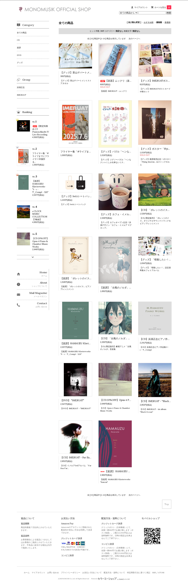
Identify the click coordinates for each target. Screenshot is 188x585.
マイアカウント (141, 7)
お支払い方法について (92, 572)
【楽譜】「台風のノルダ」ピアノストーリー (124, 287)
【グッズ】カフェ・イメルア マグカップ (122, 214)
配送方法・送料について (114, 572)
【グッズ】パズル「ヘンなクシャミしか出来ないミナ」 (130, 151)
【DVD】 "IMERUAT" (72, 400)
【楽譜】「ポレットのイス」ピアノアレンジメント (88, 278)
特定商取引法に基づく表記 (138, 572)
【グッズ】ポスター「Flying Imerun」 (162, 148)
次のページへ (134, 38)
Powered (110, 579)
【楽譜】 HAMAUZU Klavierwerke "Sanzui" (127, 471)
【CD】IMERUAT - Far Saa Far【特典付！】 (85, 457)
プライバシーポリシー (70, 572)
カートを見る (162, 7)
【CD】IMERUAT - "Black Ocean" (159, 401)
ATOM (161, 572)
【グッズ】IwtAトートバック (76, 196)
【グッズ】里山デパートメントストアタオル (84, 72)
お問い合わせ (53, 572)
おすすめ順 (148, 22)
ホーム (27, 572)
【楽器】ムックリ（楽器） (117, 80)
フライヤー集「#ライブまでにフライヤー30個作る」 (89, 151)
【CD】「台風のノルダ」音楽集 (117, 338)
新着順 (167, 22)
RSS (154, 572)
